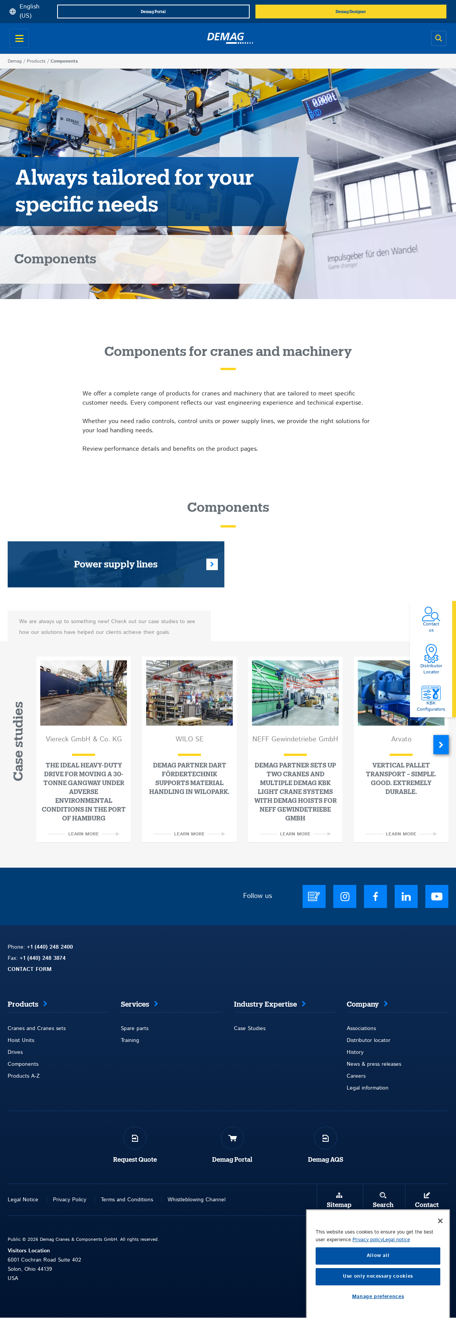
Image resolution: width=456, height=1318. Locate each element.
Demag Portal (232, 1160)
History (355, 1052)
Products (36, 61)
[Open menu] (19, 38)
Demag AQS (325, 1160)
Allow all (378, 1299)
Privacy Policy (69, 1200)
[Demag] (230, 38)
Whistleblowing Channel (197, 1200)
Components (23, 1064)
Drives (15, 1052)
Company (363, 1004)
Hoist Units (21, 1040)
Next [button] (441, 744)
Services (135, 1004)
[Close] (440, 1264)
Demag (15, 61)
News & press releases (374, 1064)
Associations (361, 1028)
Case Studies (249, 1028)
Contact (427, 1205)
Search (383, 1205)
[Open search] (438, 38)
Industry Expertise (265, 1004)
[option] (84, 750)
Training (130, 1040)
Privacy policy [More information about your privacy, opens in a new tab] (367, 1283)
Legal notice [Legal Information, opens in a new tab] (396, 1283)
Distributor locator (368, 1040)
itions (146, 1200)
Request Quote (135, 1160)
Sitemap (339, 1205)
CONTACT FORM (30, 969)
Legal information (368, 1088)
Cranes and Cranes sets (37, 1028)
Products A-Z (24, 1076)
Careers (356, 1076)
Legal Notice (23, 1200)
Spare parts (134, 1028)
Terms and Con (119, 1200)
